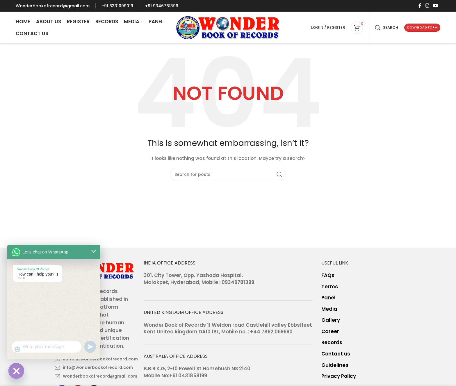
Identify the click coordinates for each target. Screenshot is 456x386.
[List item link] (95, 359)
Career (330, 331)
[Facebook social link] (419, 5)
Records (331, 342)
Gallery (330, 320)
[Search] (386, 27)
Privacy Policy (338, 376)
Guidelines (334, 365)
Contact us (335, 354)
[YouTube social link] (435, 5)
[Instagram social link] (427, 5)
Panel (328, 297)
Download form (422, 27)
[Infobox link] (53, 6)
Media (329, 309)
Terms (329, 286)
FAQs (327, 275)
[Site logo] (228, 27)
